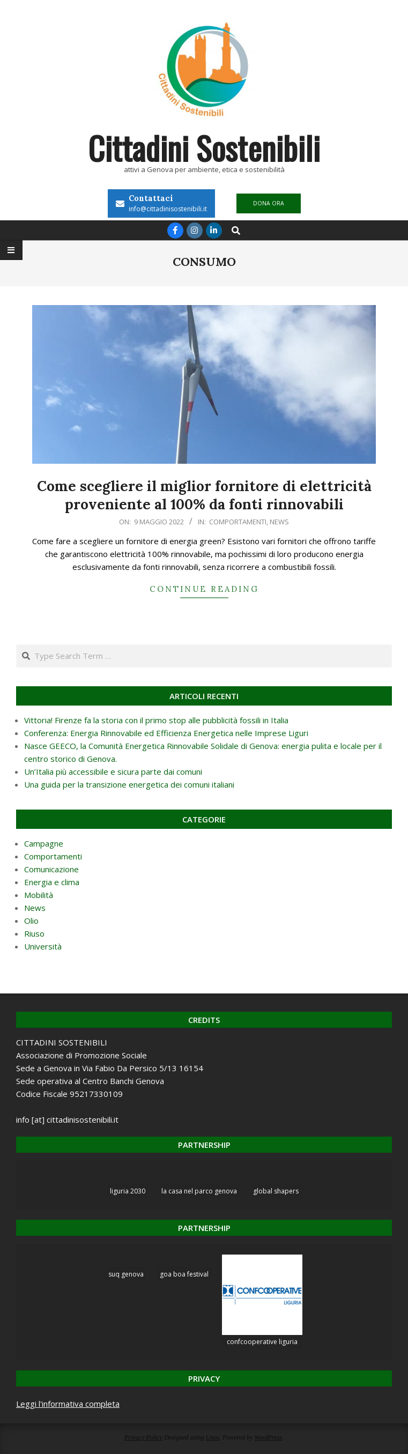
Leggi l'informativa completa (68, 1403)
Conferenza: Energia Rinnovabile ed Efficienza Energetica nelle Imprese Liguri (166, 733)
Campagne (43, 843)
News (279, 521)
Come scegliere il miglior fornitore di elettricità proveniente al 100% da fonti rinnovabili (204, 495)
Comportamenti (237, 521)
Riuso (34, 933)
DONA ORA (268, 203)
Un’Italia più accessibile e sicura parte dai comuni (113, 771)
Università (43, 946)
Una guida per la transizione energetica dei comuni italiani (129, 784)
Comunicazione (51, 869)
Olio (31, 920)
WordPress (267, 1437)
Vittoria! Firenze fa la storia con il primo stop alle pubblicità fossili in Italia (156, 720)
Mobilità (38, 894)
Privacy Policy (143, 1437)
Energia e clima (51, 882)
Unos (212, 1437)
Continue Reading (204, 589)
